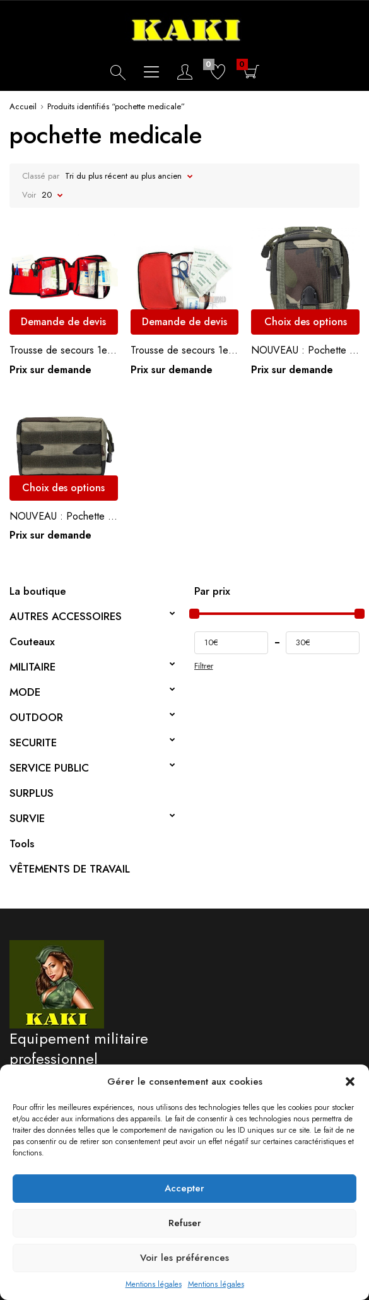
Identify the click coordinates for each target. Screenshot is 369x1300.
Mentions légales (154, 1284)
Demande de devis (63, 321)
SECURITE (33, 742)
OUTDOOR (36, 717)
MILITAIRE (32, 666)
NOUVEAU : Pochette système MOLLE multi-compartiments (305, 350)
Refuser (184, 1223)
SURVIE (27, 818)
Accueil (23, 106)
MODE (24, 692)
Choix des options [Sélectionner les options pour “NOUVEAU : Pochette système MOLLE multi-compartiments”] (305, 321)
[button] (350, 1081)
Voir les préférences (184, 1258)
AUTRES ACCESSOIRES (65, 616)
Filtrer (203, 666)
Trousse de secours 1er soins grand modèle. (63, 350)
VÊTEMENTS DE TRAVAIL (69, 868)
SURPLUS (31, 793)
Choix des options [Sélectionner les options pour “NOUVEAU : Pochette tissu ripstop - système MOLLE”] (63, 487)
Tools (21, 843)
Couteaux (32, 641)
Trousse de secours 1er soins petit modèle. (185, 350)
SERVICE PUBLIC (49, 767)
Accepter (184, 1188)
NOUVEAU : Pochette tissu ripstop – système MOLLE (63, 516)
